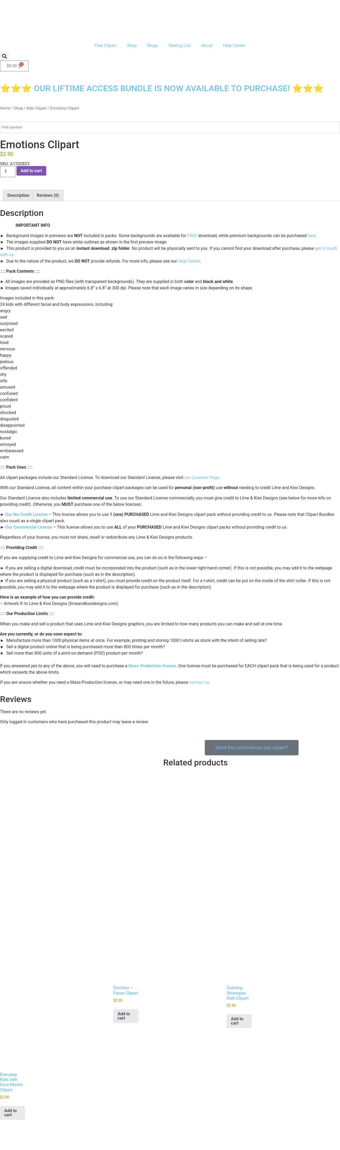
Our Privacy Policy (17, 1122)
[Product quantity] (7, 171)
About (206, 45)
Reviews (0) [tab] (48, 195)
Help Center (234, 45)
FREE (192, 235)
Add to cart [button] (124, 980)
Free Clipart (106, 45)
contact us (199, 682)
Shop (132, 45)
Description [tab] (18, 195)
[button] (4, 56)
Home (5, 108)
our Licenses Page (201, 477)
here (312, 235)
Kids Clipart (37, 108)
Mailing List (179, 45)
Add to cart (31, 170)
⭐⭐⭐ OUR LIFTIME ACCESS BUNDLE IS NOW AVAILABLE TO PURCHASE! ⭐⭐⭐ (162, 88)
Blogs (152, 45)
